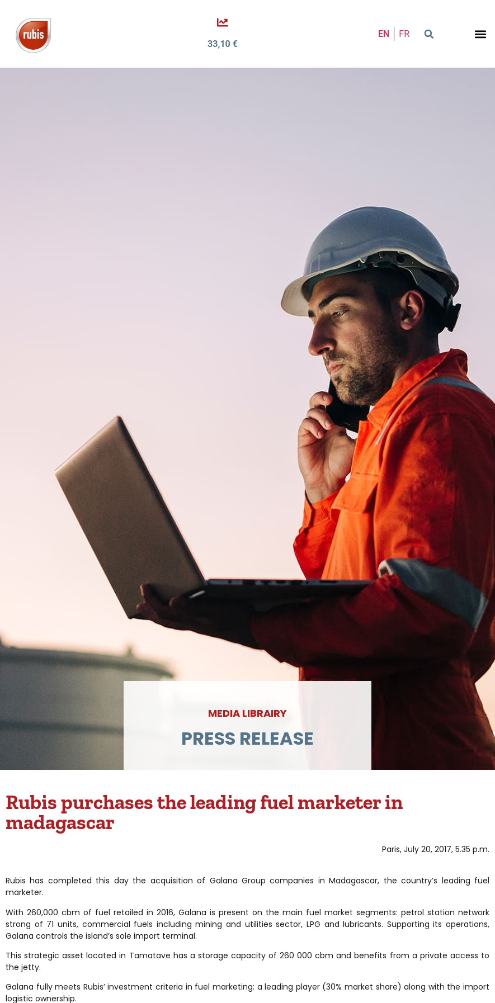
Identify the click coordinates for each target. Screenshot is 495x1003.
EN (383, 34)
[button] (429, 34)
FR (404, 34)
